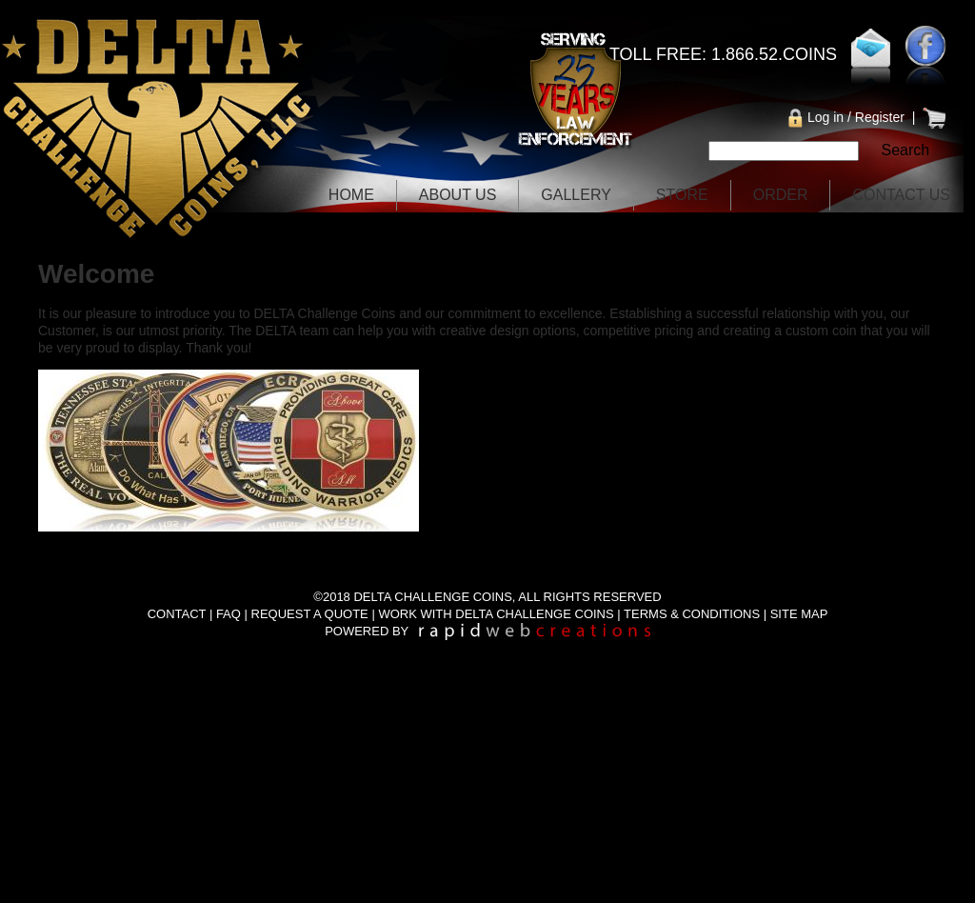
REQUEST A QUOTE (309, 614)
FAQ (228, 614)
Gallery (576, 195)
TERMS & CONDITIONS (692, 614)
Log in (825, 117)
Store (682, 195)
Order (780, 195)
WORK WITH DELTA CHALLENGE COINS (495, 614)
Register (880, 117)
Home (351, 195)
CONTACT (177, 614)
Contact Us (901, 195)
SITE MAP (799, 614)
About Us (458, 195)
